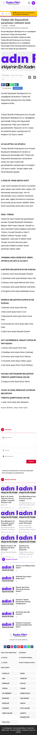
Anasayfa (4, 26)
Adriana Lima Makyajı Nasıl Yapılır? (25, 567)
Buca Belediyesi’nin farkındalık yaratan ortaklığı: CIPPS (8, 523)
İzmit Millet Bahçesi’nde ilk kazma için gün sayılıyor (27, 498)
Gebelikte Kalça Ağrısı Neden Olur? (23, 578)
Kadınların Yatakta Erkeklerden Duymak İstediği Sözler (23, 602)
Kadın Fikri (30, 728)
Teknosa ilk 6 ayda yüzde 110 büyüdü (25, 522)
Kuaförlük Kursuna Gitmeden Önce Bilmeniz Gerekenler (23, 13)
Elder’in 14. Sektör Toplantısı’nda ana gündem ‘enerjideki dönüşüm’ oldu (8, 499)
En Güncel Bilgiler (15, 730)
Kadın (7, 730)
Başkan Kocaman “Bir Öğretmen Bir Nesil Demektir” (8, 548)
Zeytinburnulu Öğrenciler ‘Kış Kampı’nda (24, 548)
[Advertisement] (18, 417)
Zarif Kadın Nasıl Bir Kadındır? (23, 613)
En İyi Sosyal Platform (19, 728)
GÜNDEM (12, 26)
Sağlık (3, 730)
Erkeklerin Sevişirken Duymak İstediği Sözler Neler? (24, 625)
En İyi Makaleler (7, 728)
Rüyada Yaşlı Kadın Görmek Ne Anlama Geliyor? (23, 589)
